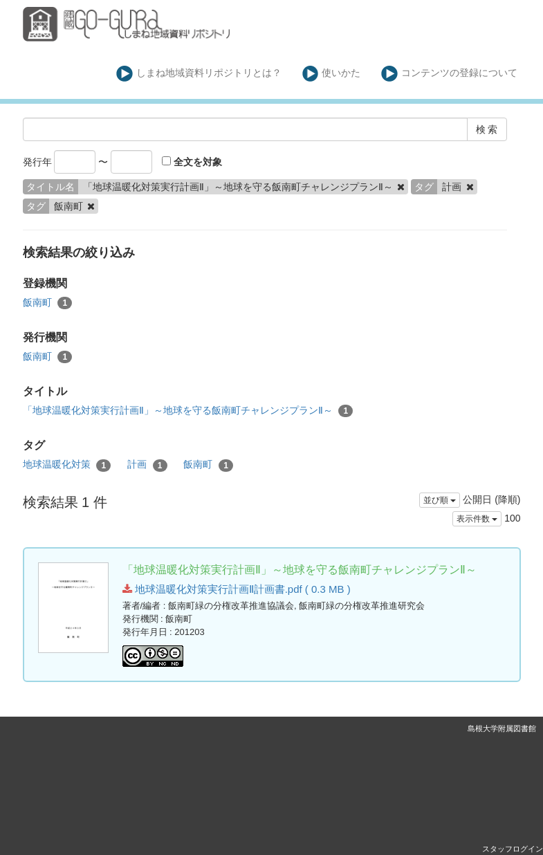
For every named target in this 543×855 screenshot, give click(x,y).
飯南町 (48, 303)
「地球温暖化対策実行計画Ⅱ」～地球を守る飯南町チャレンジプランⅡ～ (188, 411)
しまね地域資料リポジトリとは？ (199, 74)
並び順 (439, 500)
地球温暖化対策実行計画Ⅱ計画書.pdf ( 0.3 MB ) (236, 589)
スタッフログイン (512, 849)
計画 (147, 465)
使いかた (331, 74)
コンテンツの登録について (449, 74)
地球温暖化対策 (67, 465)
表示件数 (477, 519)
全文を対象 (192, 161)
